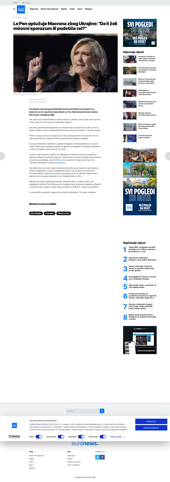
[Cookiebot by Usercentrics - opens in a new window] (14, 477)
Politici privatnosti (42, 468)
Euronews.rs (60, 162)
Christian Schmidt (72, 425)
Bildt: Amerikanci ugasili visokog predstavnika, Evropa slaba (147, 126)
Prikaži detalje (116, 478)
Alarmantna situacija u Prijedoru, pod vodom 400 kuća (142, 259)
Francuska (50, 213)
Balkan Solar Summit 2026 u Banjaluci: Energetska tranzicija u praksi (142, 318)
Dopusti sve (151, 462)
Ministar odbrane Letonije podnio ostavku (147, 114)
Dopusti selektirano (151, 469)
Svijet (72, 9)
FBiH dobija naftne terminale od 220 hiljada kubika (142, 287)
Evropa (25, 17)
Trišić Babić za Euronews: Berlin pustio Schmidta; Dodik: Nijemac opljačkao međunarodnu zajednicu (147, 92)
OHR (103, 425)
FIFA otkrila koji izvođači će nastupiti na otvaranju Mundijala (147, 70)
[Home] (14, 17)
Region (64, 9)
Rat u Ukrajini (36, 213)
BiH (15, 3)
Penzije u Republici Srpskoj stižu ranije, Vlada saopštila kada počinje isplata (140, 307)
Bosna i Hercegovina (49, 9)
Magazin (88, 9)
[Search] (35, 2)
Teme (31, 453)
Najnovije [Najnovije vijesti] (34, 9)
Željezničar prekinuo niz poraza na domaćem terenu (147, 104)
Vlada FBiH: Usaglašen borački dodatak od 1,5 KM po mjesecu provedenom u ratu (142, 249)
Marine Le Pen (63, 213)
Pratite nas (99, 452)
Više (68, 453)
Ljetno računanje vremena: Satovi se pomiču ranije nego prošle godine (141, 268)
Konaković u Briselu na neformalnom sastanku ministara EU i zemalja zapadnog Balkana (146, 58)
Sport (79, 9)
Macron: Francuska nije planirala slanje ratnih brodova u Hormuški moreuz (147, 81)
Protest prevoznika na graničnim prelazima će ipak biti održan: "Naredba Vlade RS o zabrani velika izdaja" (142, 296)
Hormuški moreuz (90, 425)
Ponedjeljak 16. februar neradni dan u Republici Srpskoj (142, 278)
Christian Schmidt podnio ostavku (145, 136)
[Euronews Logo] (21, 9)
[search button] (23, 2)
